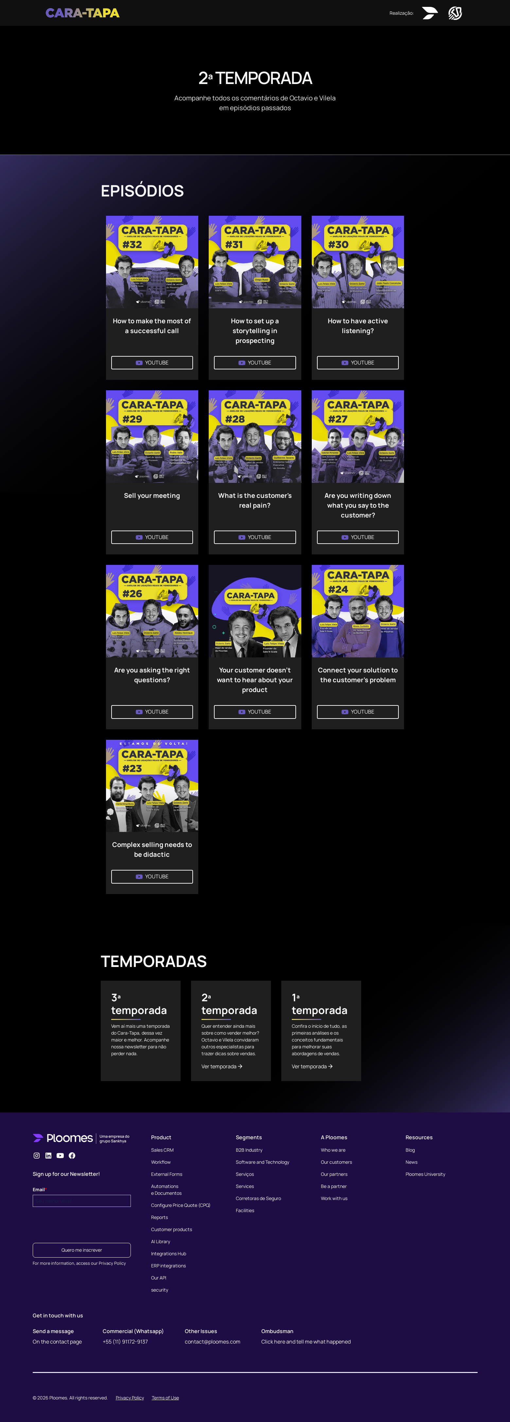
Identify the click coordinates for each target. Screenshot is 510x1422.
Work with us (334, 1198)
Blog (410, 1150)
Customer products (171, 1229)
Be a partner (334, 1186)
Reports (159, 1217)
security (159, 1290)
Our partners (334, 1174)
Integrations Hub (168, 1253)
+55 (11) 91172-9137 (125, 1341)
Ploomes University (425, 1174)
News (411, 1162)
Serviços (245, 1174)
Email (40, 1189)
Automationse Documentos (166, 1189)
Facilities (245, 1210)
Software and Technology (262, 1162)
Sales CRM (162, 1150)
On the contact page (57, 1341)
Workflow (161, 1162)
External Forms (166, 1174)
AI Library (160, 1241)
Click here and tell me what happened (306, 1341)
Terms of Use (165, 1398)
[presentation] (82, 1223)
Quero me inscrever (82, 1250)
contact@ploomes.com (212, 1341)
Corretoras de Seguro (258, 1198)
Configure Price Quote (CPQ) (181, 1205)
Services (245, 1186)
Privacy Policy (130, 1398)
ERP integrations (168, 1265)
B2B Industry (249, 1150)
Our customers (336, 1162)
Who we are (333, 1150)
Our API (158, 1278)
